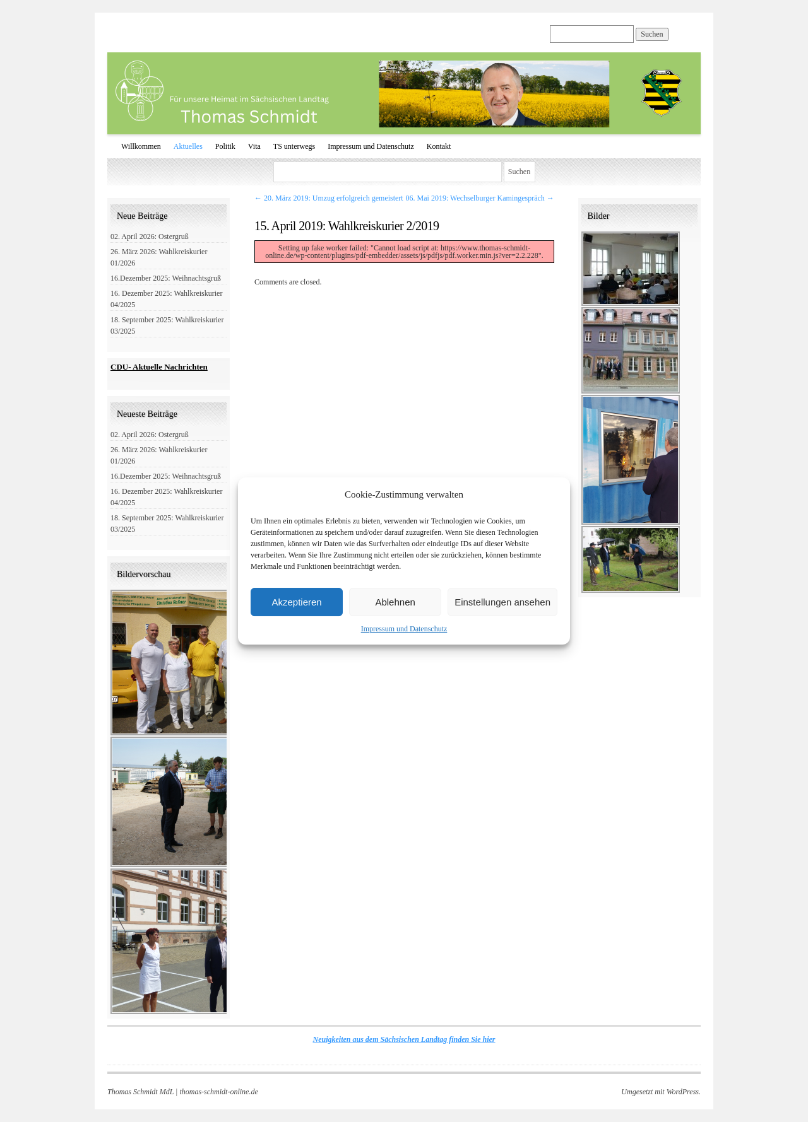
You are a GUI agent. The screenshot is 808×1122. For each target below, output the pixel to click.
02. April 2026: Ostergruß (149, 236)
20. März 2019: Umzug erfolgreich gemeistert (328, 198)
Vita (254, 146)
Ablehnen (395, 602)
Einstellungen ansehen (502, 602)
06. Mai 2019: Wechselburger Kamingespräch (480, 198)
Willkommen (141, 146)
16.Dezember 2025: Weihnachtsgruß (165, 278)
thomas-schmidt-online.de (218, 1091)
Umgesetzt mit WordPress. (661, 1091)
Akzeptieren (296, 602)
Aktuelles (188, 146)
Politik (225, 146)
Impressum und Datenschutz (404, 628)
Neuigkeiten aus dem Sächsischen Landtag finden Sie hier (403, 1039)
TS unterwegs (294, 146)
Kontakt (439, 146)
